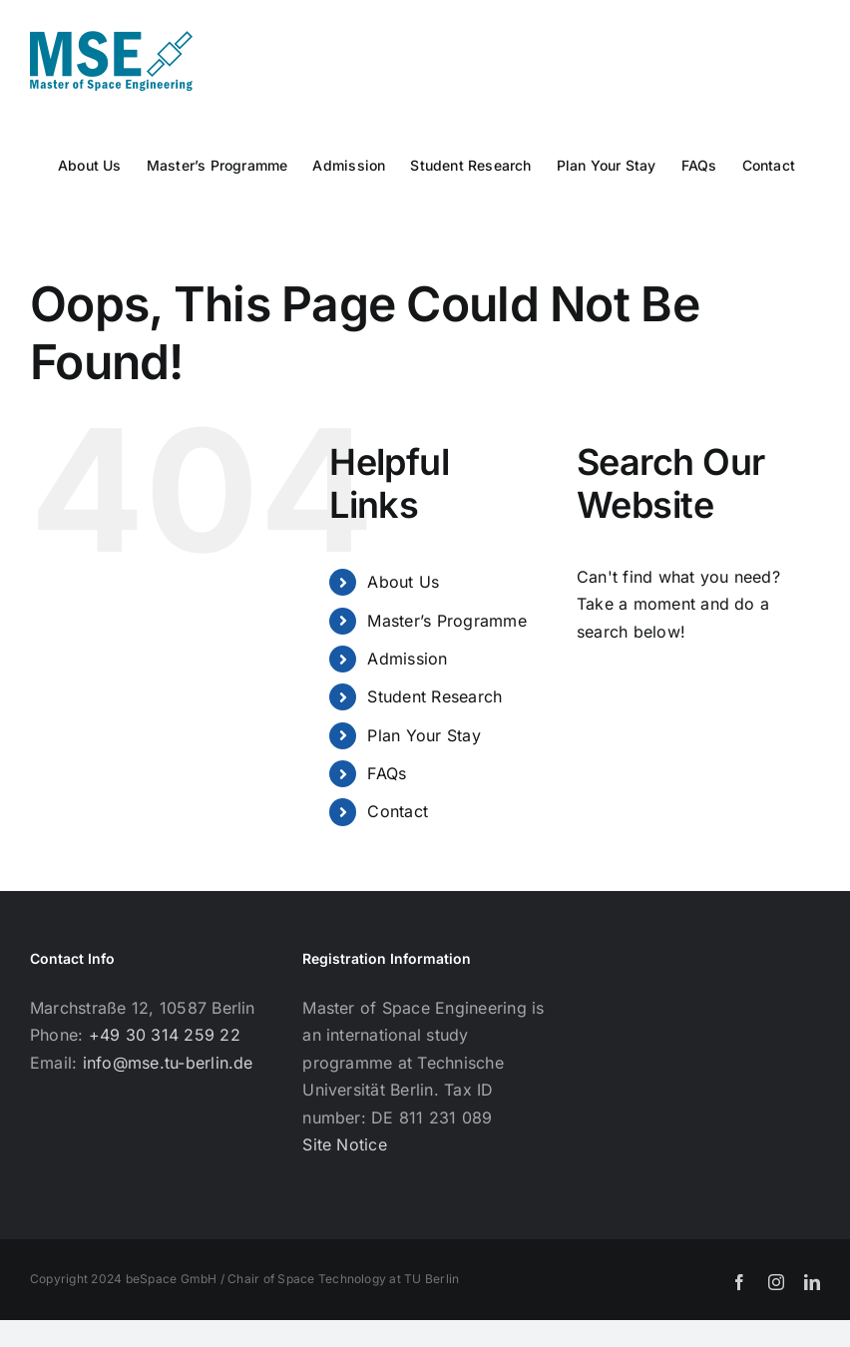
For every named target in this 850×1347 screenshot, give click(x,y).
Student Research (434, 696)
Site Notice (344, 1144)
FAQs (386, 773)
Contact (397, 811)
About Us (403, 582)
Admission (407, 659)
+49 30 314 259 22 (164, 1035)
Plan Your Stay (423, 735)
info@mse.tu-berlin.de (168, 1063)
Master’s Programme (446, 621)
